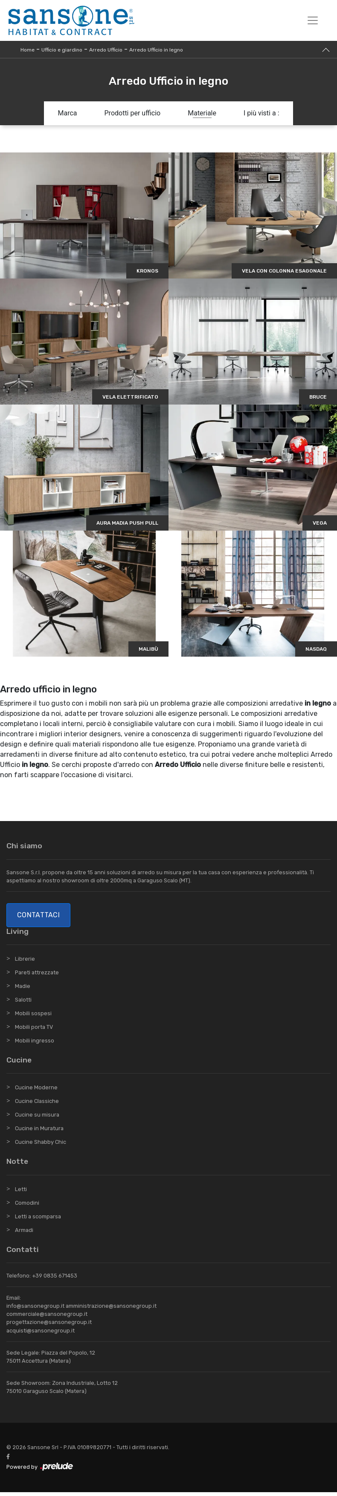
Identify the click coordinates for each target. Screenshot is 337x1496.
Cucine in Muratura (39, 1132)
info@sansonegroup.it (35, 1309)
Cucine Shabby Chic (40, 1146)
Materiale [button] (202, 113)
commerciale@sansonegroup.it (46, 1318)
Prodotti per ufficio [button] (133, 113)
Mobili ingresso (34, 1044)
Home (27, 50)
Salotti (23, 1003)
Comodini (27, 1206)
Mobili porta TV (34, 1031)
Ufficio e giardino (61, 50)
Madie (22, 990)
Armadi (24, 1233)
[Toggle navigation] (312, 20)
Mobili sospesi (33, 1017)
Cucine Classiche (37, 1105)
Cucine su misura (37, 1118)
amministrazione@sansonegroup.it (111, 1309)
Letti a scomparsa (38, 1220)
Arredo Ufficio (105, 50)
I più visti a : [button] (261, 113)
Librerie (25, 962)
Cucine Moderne (36, 1091)
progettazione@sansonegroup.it (49, 1326)
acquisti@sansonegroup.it (40, 1334)
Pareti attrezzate (37, 976)
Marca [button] (67, 113)
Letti (21, 1192)
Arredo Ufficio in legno (156, 50)
